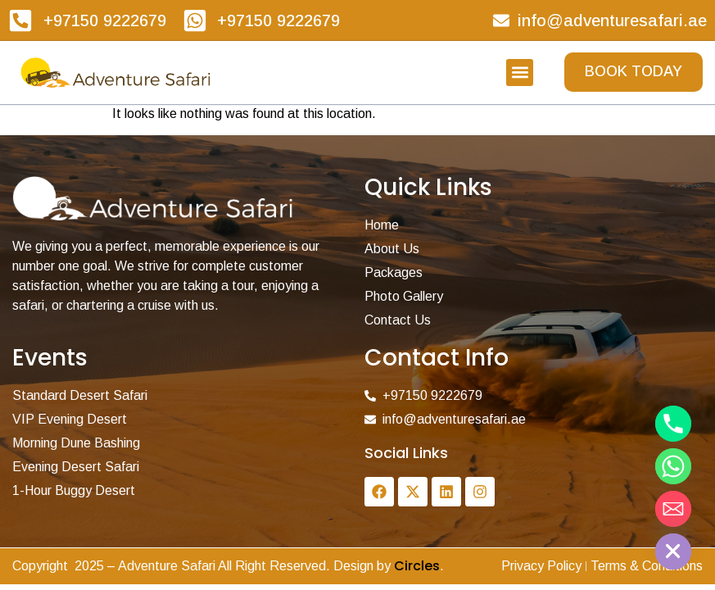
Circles (417, 565)
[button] (519, 72)
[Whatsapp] (673, 466)
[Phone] (673, 424)
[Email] (673, 509)
